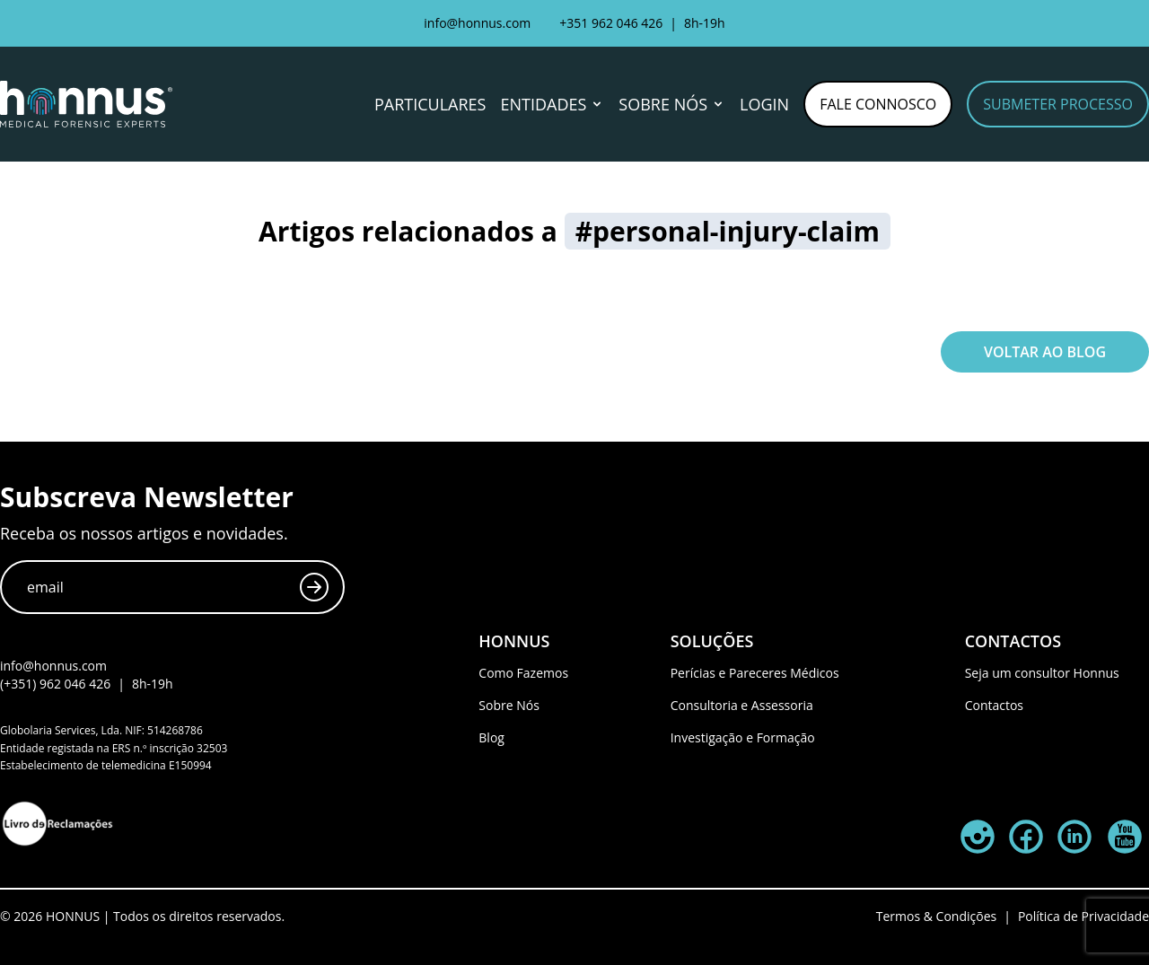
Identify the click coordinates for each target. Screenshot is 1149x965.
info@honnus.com (477, 22)
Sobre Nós (508, 705)
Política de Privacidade (1083, 916)
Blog (491, 737)
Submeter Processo (1058, 104)
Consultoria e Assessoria (742, 705)
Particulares (430, 104)
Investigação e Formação (743, 737)
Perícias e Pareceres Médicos (755, 672)
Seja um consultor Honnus (1042, 672)
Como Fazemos (523, 672)
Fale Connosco (878, 104)
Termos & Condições (936, 916)
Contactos (994, 705)
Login (764, 104)
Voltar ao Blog (1045, 352)
